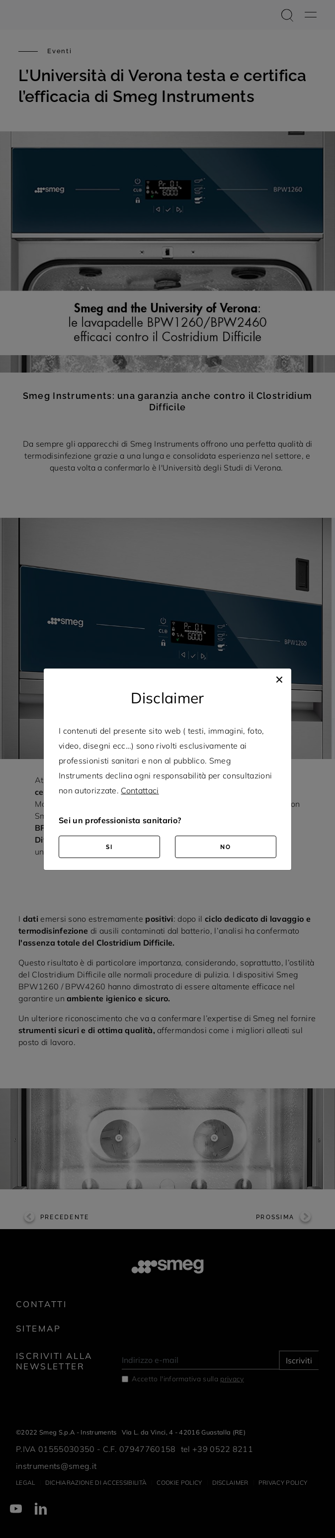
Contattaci (140, 790)
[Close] (279, 678)
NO (225, 847)
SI (109, 847)
